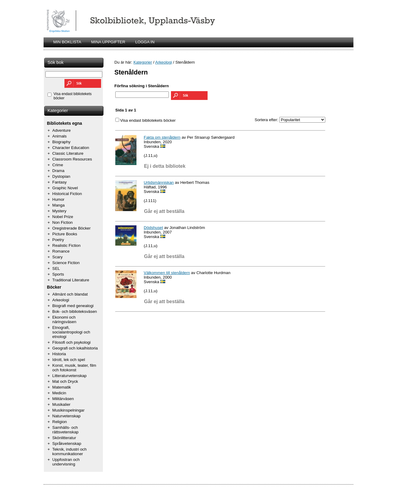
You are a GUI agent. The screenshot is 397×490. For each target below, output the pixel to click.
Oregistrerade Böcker (71, 228)
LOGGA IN (145, 42)
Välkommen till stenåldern (167, 272)
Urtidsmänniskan (159, 182)
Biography (61, 142)
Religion (59, 421)
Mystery (59, 211)
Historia (59, 354)
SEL (56, 268)
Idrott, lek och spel (68, 359)
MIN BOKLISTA (67, 42)
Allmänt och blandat (70, 294)
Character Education (70, 147)
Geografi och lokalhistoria (75, 348)
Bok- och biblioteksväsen (74, 311)
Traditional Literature (70, 280)
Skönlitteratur (64, 437)
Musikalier (61, 404)
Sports (58, 274)
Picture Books (64, 234)
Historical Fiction (67, 193)
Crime (57, 165)
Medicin (59, 393)
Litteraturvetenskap (69, 375)
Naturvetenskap (66, 416)
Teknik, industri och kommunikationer (69, 451)
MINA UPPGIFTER (108, 42)
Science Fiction (66, 262)
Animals (59, 136)
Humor (58, 199)
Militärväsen (63, 398)
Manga (58, 205)
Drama (58, 170)
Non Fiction (62, 222)
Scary (57, 257)
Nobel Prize (62, 216)
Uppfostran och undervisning (66, 461)
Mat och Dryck (65, 381)
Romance (61, 251)
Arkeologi (60, 300)
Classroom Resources (72, 159)
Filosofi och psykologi (71, 342)
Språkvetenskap (66, 443)
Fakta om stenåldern (162, 137)
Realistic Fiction (66, 245)
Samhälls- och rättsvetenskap (65, 429)
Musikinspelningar (68, 410)
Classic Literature (68, 153)
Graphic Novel (65, 188)
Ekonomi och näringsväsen (64, 319)
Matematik (61, 387)
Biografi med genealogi (73, 305)
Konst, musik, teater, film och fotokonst (74, 367)
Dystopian (61, 176)
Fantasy (59, 182)
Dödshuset (153, 227)
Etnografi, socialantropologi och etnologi (71, 332)
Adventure (61, 130)
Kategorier (58, 110)
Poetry (58, 239)
